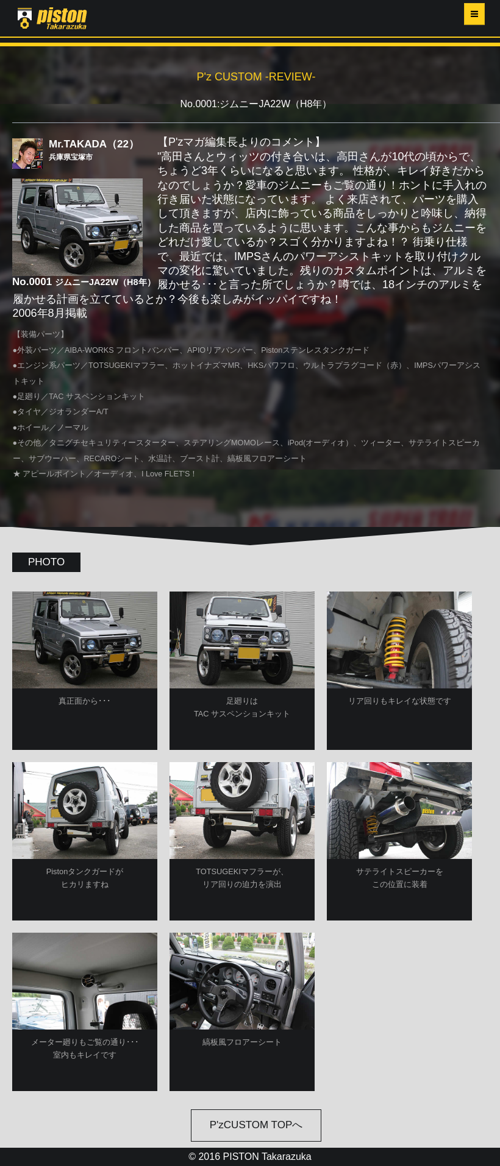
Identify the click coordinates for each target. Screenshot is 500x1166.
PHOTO (46, 562)
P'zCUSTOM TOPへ (256, 1125)
